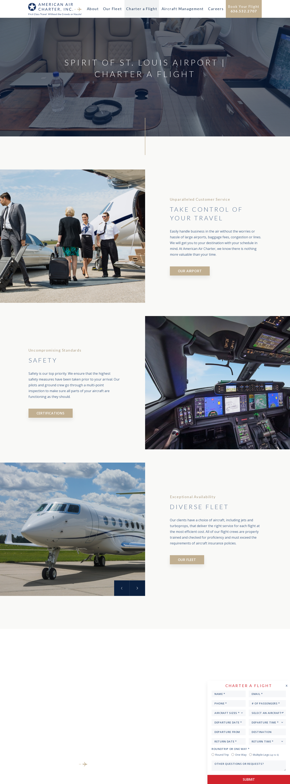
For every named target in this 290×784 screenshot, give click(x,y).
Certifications (51, 413)
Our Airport (190, 271)
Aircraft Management (182, 9)
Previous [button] (121, 588)
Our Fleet (113, 9)
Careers (215, 9)
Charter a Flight (142, 9)
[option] (72, 531)
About (93, 9)
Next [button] (137, 588)
